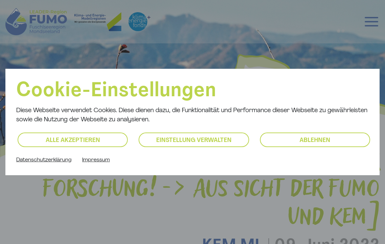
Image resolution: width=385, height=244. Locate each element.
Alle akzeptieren (73, 140)
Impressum (96, 160)
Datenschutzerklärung (43, 160)
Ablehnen (314, 140)
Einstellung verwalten (194, 140)
